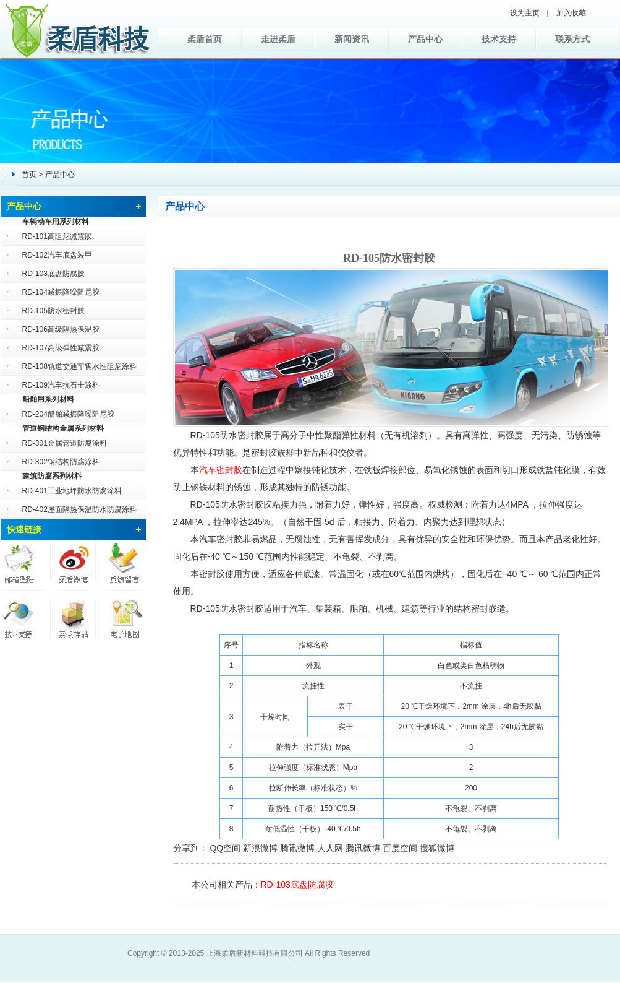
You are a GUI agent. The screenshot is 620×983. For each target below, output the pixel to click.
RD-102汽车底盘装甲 (57, 255)
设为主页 (525, 13)
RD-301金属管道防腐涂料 (64, 443)
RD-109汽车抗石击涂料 (61, 385)
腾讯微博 (297, 848)
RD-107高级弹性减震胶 (61, 348)
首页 (29, 174)
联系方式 (572, 39)
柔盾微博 (73, 564)
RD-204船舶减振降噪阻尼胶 (68, 414)
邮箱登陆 (25, 564)
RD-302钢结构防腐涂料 (61, 461)
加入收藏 (571, 13)
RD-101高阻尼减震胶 (57, 236)
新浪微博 (260, 848)
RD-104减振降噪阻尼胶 (61, 292)
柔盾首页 (204, 39)
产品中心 (425, 39)
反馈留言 (121, 564)
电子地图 (121, 614)
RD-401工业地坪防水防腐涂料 (72, 491)
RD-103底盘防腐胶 (53, 273)
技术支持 (499, 39)
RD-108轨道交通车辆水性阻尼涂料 (79, 366)
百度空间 (400, 848)
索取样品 (73, 614)
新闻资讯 (351, 39)
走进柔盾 (278, 39)
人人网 (330, 848)
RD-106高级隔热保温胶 (61, 329)
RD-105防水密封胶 (53, 310)
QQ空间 (225, 848)
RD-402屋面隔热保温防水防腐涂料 (79, 509)
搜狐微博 (437, 848)
